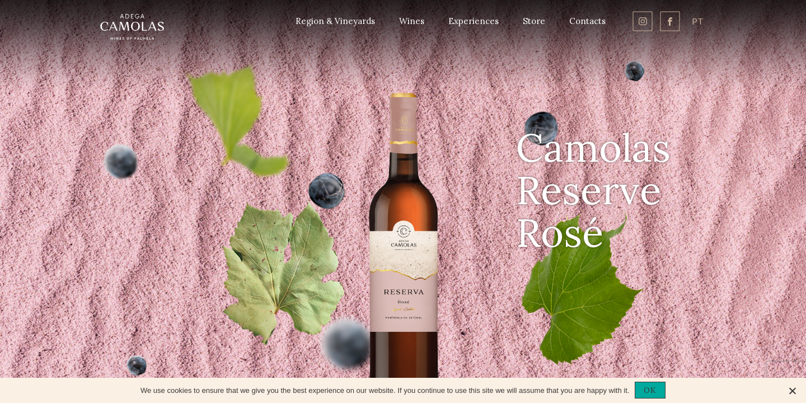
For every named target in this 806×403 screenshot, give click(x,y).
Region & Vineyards (335, 21)
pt (698, 21)
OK (650, 390)
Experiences (473, 21)
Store (534, 21)
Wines (411, 21)
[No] (792, 390)
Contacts (587, 21)
